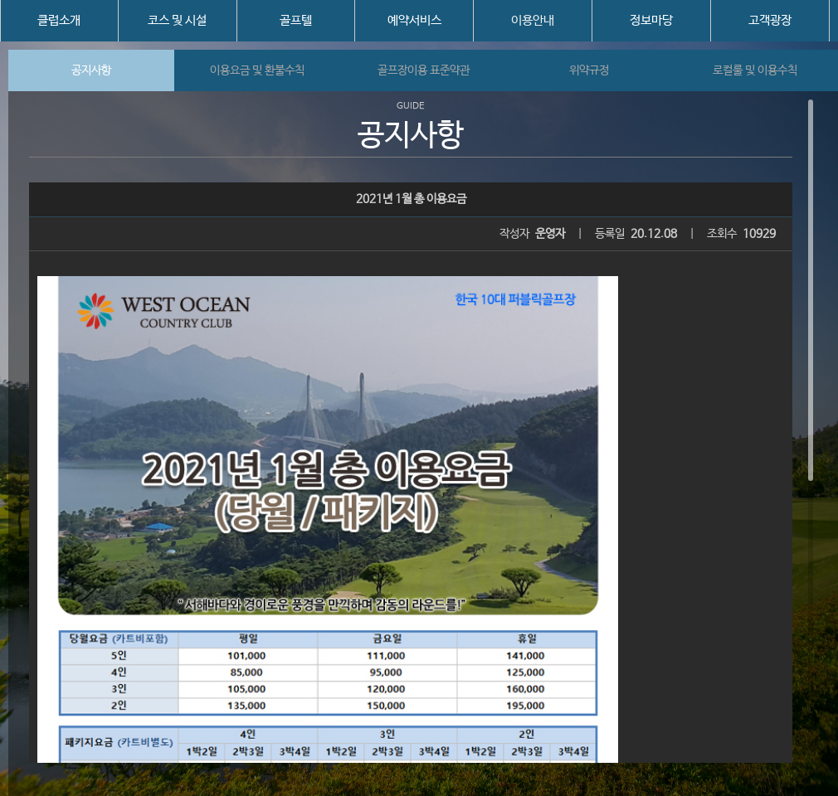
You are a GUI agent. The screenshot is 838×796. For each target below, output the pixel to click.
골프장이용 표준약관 (424, 70)
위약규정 (589, 70)
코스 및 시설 (177, 20)
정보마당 (651, 20)
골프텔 (296, 20)
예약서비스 (414, 20)
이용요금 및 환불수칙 (257, 70)
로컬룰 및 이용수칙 (755, 70)
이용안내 (532, 20)
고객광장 (770, 20)
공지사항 (91, 70)
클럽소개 (58, 20)
